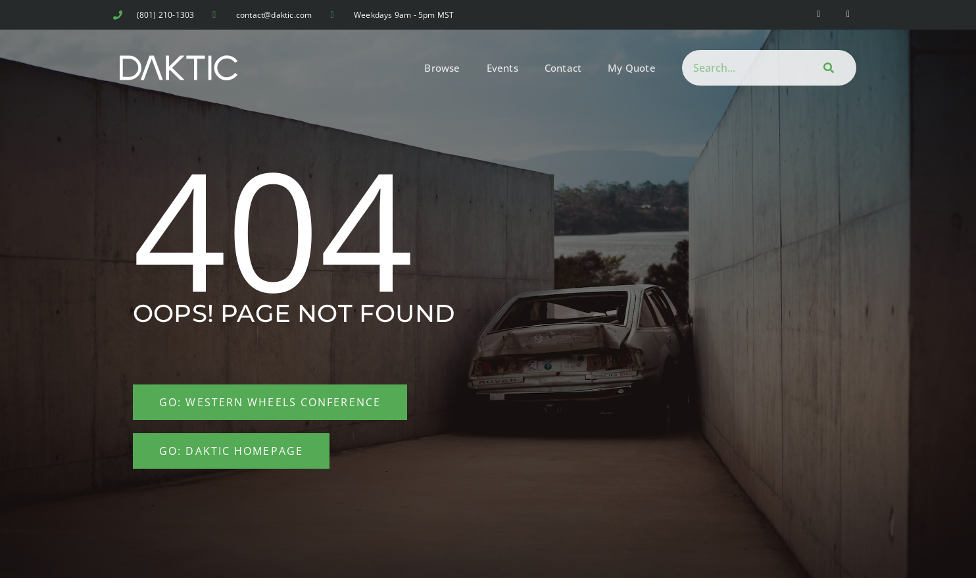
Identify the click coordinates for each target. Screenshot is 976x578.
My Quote (632, 67)
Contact (563, 67)
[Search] (826, 68)
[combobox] (739, 68)
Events (502, 67)
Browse (442, 67)
